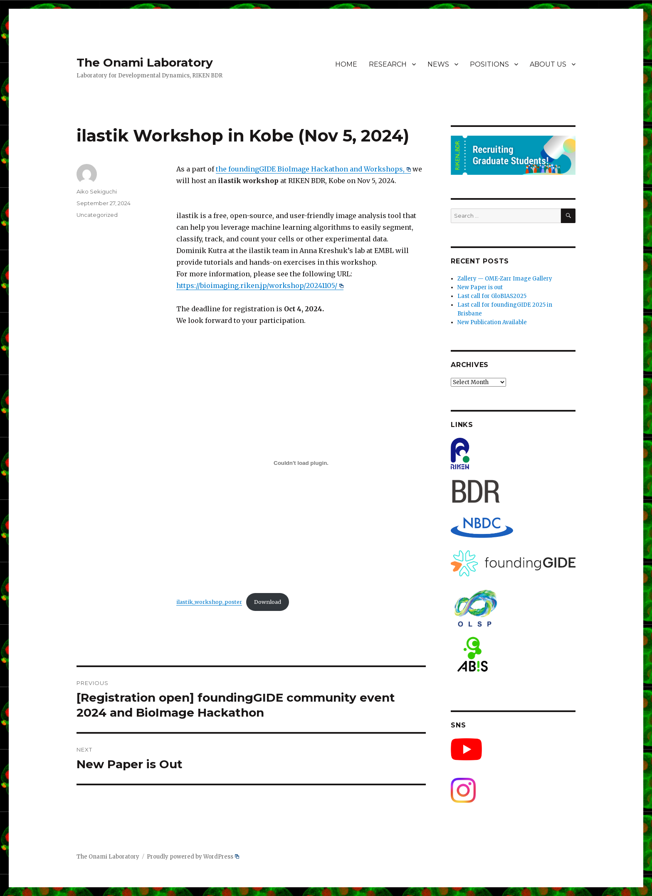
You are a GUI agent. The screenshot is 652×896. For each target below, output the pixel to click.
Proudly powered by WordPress (193, 856)
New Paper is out (480, 287)
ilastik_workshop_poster (209, 601)
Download (267, 601)
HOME (346, 64)
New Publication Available (492, 322)
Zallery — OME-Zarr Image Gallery (504, 278)
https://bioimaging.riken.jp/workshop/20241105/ (259, 285)
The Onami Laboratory (145, 62)
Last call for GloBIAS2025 (491, 296)
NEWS (438, 64)
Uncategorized (97, 214)
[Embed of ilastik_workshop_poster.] (301, 463)
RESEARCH (388, 64)
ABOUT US (548, 64)
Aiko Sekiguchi (97, 191)
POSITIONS (489, 64)
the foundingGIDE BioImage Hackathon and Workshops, (313, 169)
